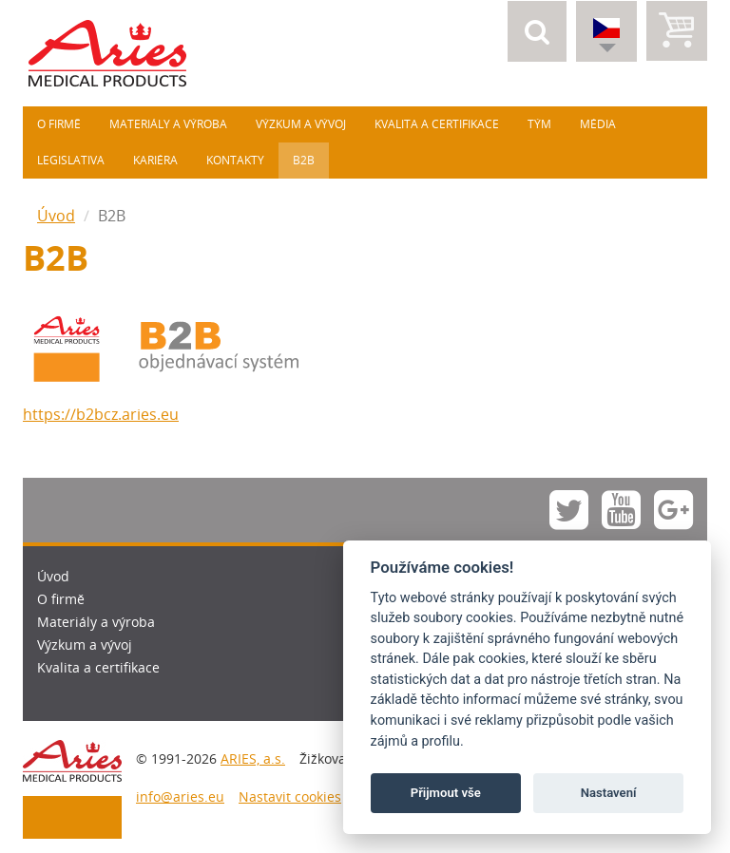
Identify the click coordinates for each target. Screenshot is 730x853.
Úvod (56, 215)
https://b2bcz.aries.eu (101, 414)
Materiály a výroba (168, 124)
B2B (304, 160)
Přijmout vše (446, 793)
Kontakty (235, 160)
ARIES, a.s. (253, 758)
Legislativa (71, 160)
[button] (537, 31)
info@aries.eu (180, 796)
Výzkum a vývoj (301, 124)
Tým (539, 124)
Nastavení (609, 793)
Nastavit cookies (290, 796)
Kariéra (155, 160)
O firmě (59, 124)
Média (598, 124)
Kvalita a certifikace (437, 124)
